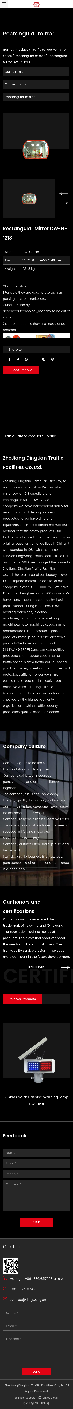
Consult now (21, 370)
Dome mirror (15, 71)
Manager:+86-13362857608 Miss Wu (38, 1278)
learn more (49, 967)
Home (7, 49)
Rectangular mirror (30, 56)
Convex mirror (16, 84)
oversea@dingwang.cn (28, 1299)
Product (22, 49)
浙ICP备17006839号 (36, 1403)
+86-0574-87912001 (25, 1289)
